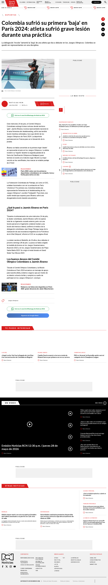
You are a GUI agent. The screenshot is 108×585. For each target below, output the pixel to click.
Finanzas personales (89, 503)
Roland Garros (42, 352)
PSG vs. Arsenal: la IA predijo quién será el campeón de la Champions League (89, 356)
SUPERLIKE (92, 562)
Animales (4, 512)
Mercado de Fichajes (69, 155)
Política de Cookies (65, 581)
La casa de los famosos (90, 518)
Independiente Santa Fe (66, 122)
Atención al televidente (24, 562)
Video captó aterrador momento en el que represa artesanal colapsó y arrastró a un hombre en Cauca (92, 411)
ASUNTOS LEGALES (76, 560)
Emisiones (7, 7)
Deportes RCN (39, 2)
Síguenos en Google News (27, 315)
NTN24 (56, 558)
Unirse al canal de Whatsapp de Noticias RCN (28, 115)
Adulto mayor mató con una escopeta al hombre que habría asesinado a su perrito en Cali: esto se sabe (19, 516)
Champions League (79, 352)
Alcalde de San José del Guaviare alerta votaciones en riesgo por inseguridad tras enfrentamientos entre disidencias (79, 170)
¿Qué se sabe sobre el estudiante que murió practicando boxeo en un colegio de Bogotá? (93, 423)
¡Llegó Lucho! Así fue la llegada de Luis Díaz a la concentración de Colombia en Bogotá (17, 356)
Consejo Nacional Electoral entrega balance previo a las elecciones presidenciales (92, 435)
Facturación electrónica (39, 558)
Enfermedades (44, 512)
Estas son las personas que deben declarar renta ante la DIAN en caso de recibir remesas (94, 508)
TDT (64, 558)
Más (100, 403)
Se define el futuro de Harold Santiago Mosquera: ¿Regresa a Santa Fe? (79, 158)
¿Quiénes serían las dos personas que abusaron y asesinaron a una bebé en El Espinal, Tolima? (76, 136)
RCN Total (57, 560)
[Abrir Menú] (3, 2)
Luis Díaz (4, 352)
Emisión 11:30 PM (99, 7)
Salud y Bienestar (48, 2)
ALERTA (56, 566)
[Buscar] (105, 2)
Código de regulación (27, 565)
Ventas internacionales (41, 565)
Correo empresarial (26, 568)
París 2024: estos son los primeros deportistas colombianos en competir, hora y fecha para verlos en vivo (37, 173)
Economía (58, 2)
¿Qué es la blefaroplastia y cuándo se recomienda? (94, 494)
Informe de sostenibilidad (40, 562)
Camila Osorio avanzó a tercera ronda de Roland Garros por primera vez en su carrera (54, 356)
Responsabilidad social (27, 558)
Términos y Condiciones (79, 581)
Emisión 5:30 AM (29, 7)
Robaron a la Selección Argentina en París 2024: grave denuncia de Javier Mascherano (37, 288)
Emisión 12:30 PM (53, 7)
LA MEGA (56, 570)
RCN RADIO (57, 562)
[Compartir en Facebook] (103, 24)
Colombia (22, 2)
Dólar (65, 144)
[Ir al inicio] (12, 3)
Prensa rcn (23, 570)
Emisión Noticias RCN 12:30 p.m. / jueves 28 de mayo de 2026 (30, 447)
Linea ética (39, 568)
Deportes (11, 15)
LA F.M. (56, 564)
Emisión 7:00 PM (76, 7)
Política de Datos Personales (50, 581)
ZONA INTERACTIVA (95, 560)
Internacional (31, 2)
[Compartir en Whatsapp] (103, 34)
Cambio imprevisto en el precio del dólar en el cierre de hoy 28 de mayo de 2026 (79, 147)
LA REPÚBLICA (74, 558)
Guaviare (65, 166)
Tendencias (66, 2)
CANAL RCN (96, 2)
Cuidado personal (88, 491)
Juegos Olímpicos (13, 300)
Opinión (73, 2)
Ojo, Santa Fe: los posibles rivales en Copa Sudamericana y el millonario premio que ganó (74, 125)
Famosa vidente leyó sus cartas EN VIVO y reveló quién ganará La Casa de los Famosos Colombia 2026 (94, 522)
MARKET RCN (93, 564)
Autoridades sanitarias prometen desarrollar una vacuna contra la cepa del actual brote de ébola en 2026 (57, 516)
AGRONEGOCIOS (75, 562)
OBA (37, 570)
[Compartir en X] (103, 29)
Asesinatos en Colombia (70, 133)
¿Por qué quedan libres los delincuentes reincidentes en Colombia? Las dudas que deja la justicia (91, 447)
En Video (10, 403)
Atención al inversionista (24, 573)
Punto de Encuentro (79, 2)
